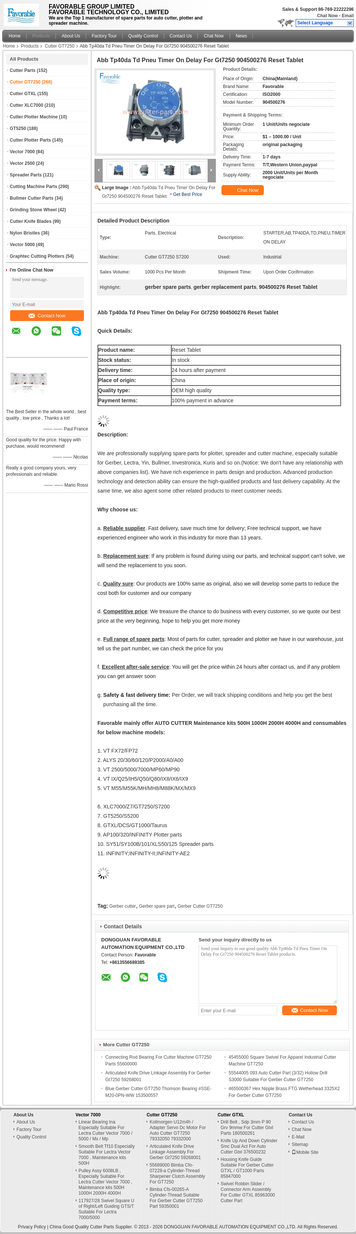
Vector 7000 (22, 151)
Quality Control (143, 36)
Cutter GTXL (23, 93)
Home (15, 36)
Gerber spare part (157, 906)
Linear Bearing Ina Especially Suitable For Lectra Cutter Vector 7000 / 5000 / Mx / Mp (105, 1130)
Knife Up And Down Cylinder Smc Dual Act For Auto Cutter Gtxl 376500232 (249, 1146)
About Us (70, 36)
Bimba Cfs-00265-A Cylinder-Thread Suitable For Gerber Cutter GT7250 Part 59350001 (176, 1198)
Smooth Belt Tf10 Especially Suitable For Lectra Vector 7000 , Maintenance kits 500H (107, 1155)
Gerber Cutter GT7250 (200, 906)
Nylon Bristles (25, 233)
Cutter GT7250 (59, 46)
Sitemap (300, 1144)
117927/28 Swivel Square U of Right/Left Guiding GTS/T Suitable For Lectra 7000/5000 (107, 1209)
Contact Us (181, 36)
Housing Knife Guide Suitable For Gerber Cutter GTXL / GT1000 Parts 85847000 (247, 1168)
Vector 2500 (22, 163)
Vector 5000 (22, 244)
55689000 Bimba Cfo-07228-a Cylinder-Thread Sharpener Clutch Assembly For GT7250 (177, 1173)
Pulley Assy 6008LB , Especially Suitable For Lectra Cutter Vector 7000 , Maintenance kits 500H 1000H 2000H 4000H (105, 1182)
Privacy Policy (32, 1227)
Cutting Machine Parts (33, 186)
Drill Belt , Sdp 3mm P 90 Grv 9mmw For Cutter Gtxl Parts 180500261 (247, 1127)
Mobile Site (305, 1152)
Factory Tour (104, 36)
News (241, 36)
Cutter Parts (23, 70)
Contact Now (46, 315)
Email (348, 15)
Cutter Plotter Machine (34, 117)
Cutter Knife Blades (30, 221)
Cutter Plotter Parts (30, 140)
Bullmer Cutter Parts (32, 198)
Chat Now (327, 15)
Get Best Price (187, 194)
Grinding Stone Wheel (33, 209)
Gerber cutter (122, 906)
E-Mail (298, 1137)
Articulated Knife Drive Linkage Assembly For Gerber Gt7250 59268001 (175, 1152)
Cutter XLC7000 (26, 105)
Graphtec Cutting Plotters (37, 256)
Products (41, 36)
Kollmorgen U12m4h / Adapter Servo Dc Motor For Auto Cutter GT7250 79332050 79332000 (178, 1130)
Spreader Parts (26, 175)
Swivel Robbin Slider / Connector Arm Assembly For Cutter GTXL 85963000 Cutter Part (248, 1192)
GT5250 (18, 128)
